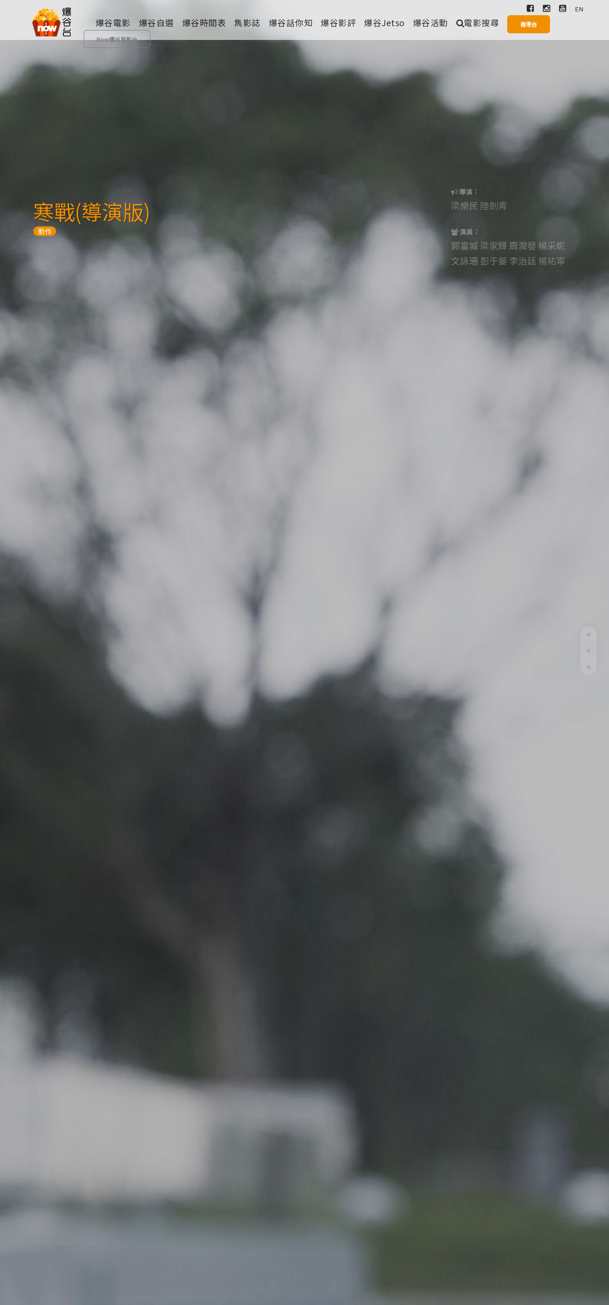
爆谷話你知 (291, 23)
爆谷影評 (338, 23)
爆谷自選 (156, 23)
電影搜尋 (478, 23)
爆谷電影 (113, 23)
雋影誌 (247, 23)
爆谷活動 (430, 23)
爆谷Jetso (384, 23)
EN (579, 8)
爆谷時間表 (204, 23)
